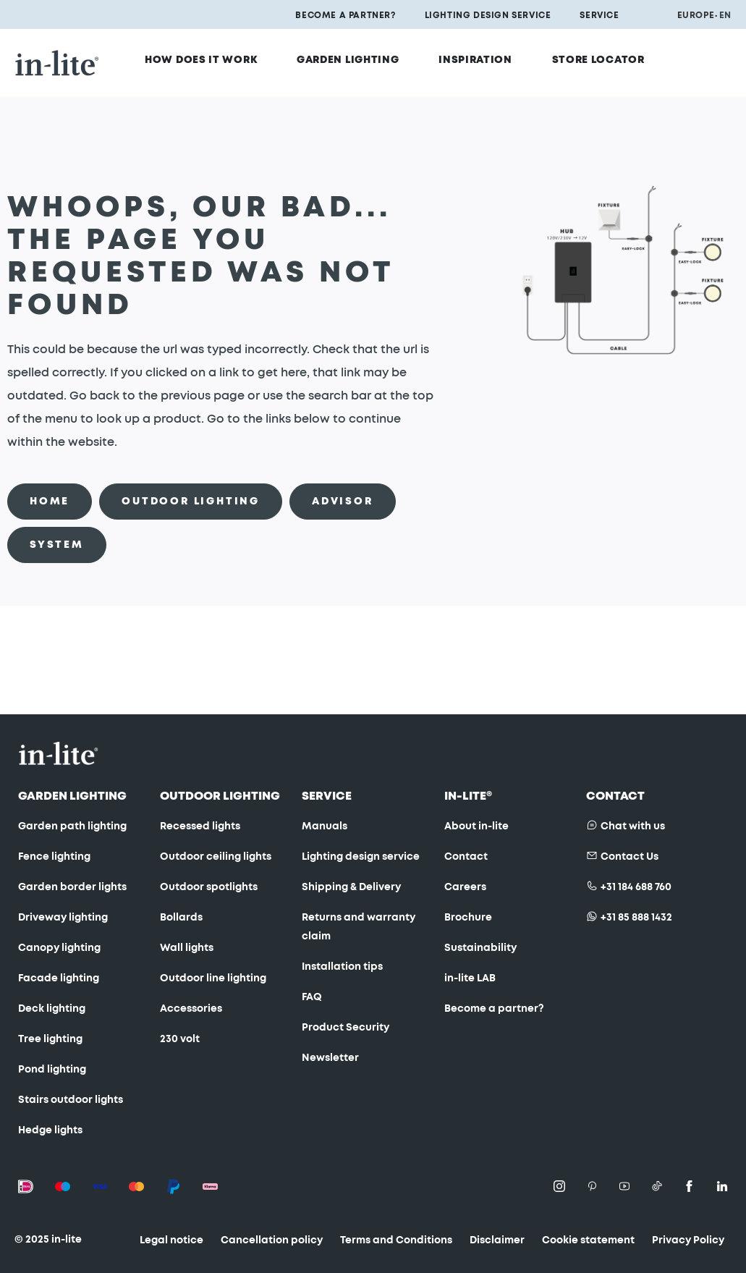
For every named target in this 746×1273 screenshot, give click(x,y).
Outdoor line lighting (213, 978)
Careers (465, 887)
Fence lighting (54, 857)
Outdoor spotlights (209, 887)
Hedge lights (50, 1130)
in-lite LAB (470, 978)
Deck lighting (51, 1009)
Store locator (594, 56)
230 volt (180, 1039)
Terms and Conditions (396, 1240)
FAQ (312, 997)
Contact (466, 857)
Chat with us (633, 826)
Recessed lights (200, 826)
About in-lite (476, 826)
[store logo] (57, 55)
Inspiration (483, 56)
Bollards (181, 918)
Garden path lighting (72, 826)
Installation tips (342, 967)
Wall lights (186, 948)
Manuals (324, 826)
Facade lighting (58, 978)
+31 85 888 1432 (636, 918)
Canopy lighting (59, 948)
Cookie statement (588, 1240)
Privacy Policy (688, 1240)
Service (599, 15)
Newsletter (330, 1058)
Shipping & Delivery (351, 887)
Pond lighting (52, 1070)
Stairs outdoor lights (70, 1100)
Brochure (468, 918)
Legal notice (171, 1240)
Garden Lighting (365, 56)
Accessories (191, 1009)
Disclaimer (497, 1240)
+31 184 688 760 (636, 887)
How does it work (229, 56)
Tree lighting (50, 1039)
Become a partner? (345, 15)
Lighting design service (488, 15)
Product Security (345, 1028)
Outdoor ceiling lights (215, 857)
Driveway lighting (63, 918)
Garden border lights (72, 887)
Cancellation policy (272, 1240)
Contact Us (629, 857)
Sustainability (480, 948)
